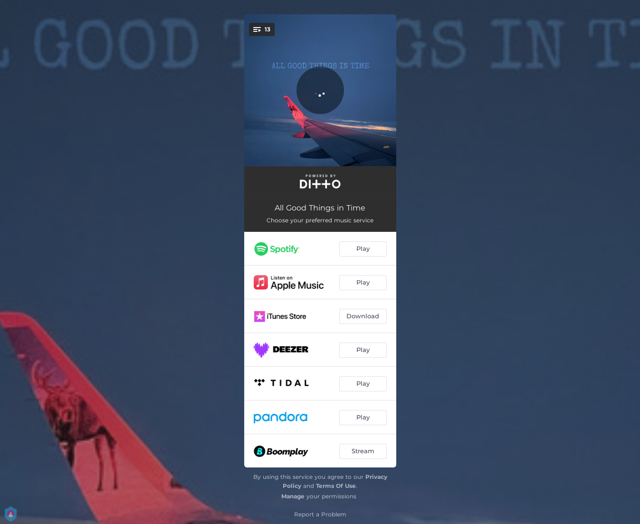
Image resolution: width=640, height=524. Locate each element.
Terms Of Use (336, 485)
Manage (293, 496)
